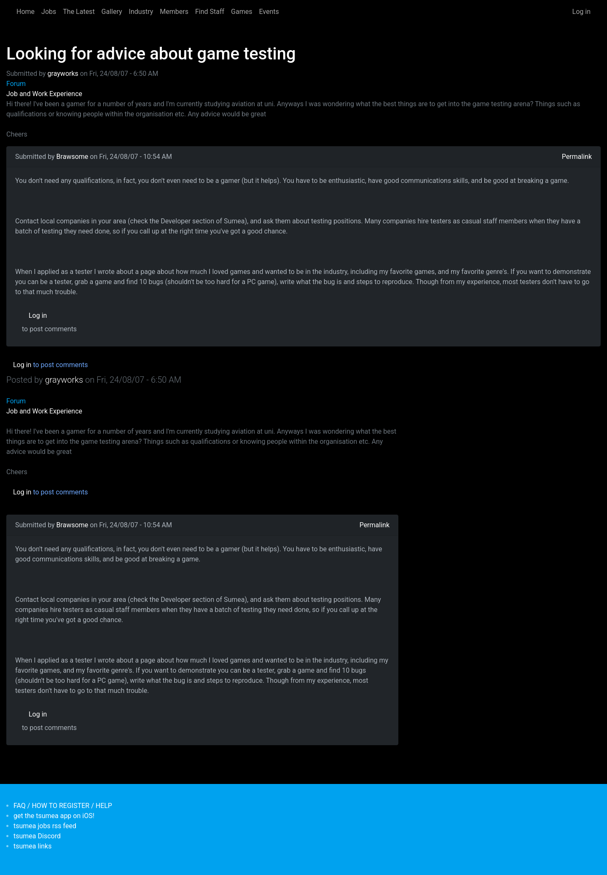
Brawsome (72, 157)
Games (241, 12)
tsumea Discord (37, 836)
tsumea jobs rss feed (44, 826)
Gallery (112, 12)
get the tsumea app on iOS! (53, 816)
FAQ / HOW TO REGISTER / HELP (62, 806)
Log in (581, 12)
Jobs (48, 12)
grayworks (63, 74)
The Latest (78, 12)
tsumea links (32, 846)
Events (269, 12)
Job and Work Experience (44, 94)
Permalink (577, 157)
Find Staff (209, 12)
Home (25, 12)
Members (174, 12)
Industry (141, 12)
